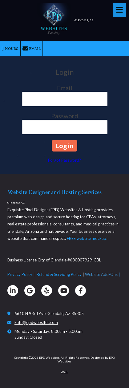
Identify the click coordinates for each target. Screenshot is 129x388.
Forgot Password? (64, 160)
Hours (10, 48)
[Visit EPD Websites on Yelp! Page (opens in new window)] (46, 290)
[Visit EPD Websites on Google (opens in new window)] (29, 290)
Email (31, 48)
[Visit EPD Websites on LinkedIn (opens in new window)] (12, 290)
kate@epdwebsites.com (36, 322)
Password (64, 115)
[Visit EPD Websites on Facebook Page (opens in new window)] (80, 290)
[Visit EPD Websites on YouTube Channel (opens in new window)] (63, 290)
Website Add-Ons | (103, 274)
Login (64, 371)
